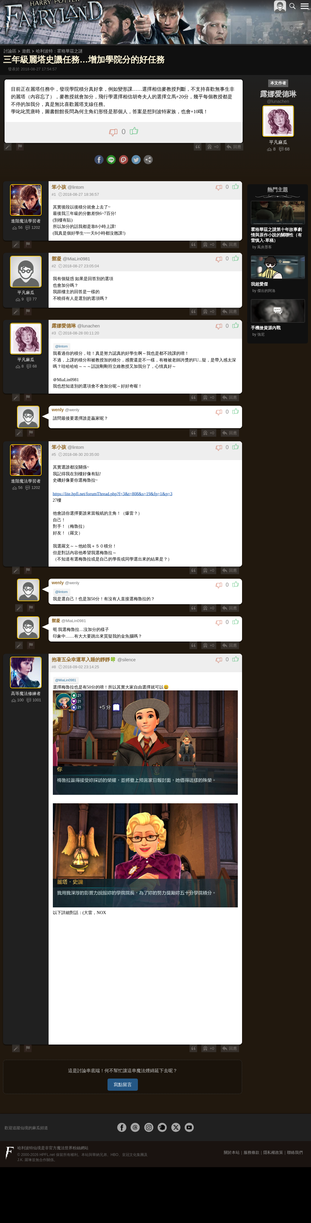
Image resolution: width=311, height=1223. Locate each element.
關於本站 (232, 1142)
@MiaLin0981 (66, 676)
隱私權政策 (273, 1142)
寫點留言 (123, 1074)
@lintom (62, 347)
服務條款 (251, 1142)
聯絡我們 (295, 1142)
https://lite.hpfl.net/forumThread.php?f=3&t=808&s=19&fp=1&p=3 (111, 493)
